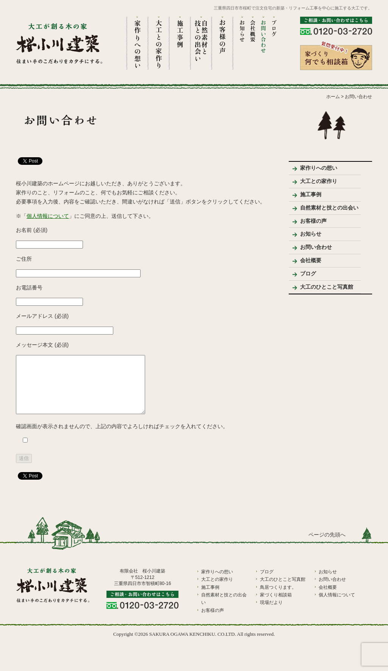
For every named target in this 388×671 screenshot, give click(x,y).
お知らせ (310, 234)
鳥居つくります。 (278, 598)
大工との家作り (318, 181)
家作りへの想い (318, 168)
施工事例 (310, 194)
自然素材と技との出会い (329, 208)
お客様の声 (313, 221)
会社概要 (310, 260)
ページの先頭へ (327, 546)
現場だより (271, 613)
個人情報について (48, 216)
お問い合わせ (316, 247)
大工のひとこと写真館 (326, 287)
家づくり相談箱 (276, 606)
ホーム (333, 96)
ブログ (308, 274)
